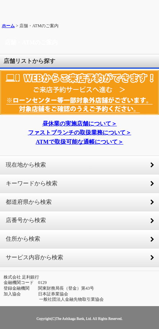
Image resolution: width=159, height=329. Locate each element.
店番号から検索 (26, 220)
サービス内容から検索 (34, 257)
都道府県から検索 (29, 202)
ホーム (8, 25)
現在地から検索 (26, 165)
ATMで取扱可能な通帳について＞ (79, 142)
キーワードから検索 (31, 183)
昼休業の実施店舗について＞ (79, 124)
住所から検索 (23, 239)
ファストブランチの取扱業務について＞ (79, 132)
